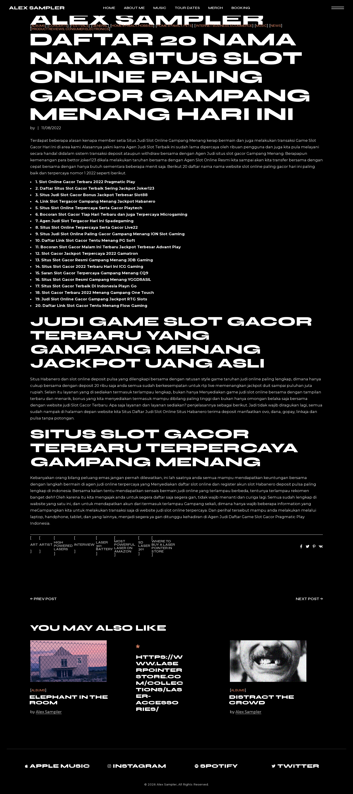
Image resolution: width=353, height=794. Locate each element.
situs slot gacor (231, 153)
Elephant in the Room (68, 700)
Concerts (58, 25)
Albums (38, 25)
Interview (84, 545)
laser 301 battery (104, 545)
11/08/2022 (51, 128)
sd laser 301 (144, 545)
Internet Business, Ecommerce (224, 25)
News (276, 25)
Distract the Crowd (261, 700)
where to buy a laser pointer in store (163, 546)
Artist (45, 545)
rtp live (208, 385)
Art (34, 545)
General (100, 25)
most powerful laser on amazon (124, 546)
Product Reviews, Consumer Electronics (70, 29)
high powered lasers (63, 545)
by (33, 128)
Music (261, 25)
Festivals (79, 25)
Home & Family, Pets (174, 25)
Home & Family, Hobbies (132, 25)
